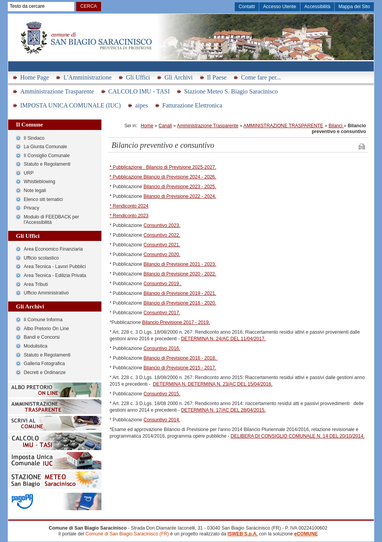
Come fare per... (261, 77)
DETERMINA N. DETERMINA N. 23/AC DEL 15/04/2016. (213, 384)
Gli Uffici (138, 77)
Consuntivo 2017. (161, 312)
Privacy (31, 208)
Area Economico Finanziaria (53, 249)
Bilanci (336, 125)
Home (147, 125)
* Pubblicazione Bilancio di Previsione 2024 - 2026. (163, 177)
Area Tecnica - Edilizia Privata (55, 275)
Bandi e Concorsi (42, 337)
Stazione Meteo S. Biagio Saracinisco (231, 91)
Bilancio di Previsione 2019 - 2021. (179, 293)
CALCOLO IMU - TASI (139, 91)
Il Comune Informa (43, 319)
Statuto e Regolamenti (47, 164)
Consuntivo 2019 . (162, 283)
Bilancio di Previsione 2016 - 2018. (180, 358)
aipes (141, 105)
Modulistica (35, 346)
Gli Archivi (178, 77)
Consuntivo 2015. (161, 394)
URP (29, 173)
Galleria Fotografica (44, 363)
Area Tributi (36, 284)
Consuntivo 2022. (161, 235)
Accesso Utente (279, 6)
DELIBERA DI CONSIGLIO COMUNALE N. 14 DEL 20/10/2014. (298, 436)
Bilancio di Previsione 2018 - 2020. (179, 303)
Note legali (35, 190)
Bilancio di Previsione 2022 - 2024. (179, 196)
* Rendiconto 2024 (129, 206)
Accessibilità (317, 6)
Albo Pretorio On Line (46, 328)
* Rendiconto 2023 (129, 215)
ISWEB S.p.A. (242, 534)
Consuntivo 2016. (161, 348)
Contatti (247, 6)
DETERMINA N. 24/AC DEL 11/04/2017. (223, 338)
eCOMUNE (306, 534)
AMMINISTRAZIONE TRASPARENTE (283, 125)
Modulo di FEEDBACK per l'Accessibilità (51, 219)
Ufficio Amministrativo (46, 293)
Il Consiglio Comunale (47, 155)
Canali (165, 125)
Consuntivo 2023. (161, 225)
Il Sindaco (34, 138)
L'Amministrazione (87, 77)
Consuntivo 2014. (161, 420)
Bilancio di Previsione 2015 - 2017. (179, 368)
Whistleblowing (39, 181)
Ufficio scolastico (41, 258)
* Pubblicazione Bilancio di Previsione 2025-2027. (163, 167)
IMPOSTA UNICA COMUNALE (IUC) (70, 105)
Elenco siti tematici (43, 199)
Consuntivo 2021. (161, 245)
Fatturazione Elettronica (192, 105)
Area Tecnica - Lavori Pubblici (55, 266)
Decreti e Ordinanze (45, 372)
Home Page (34, 77)
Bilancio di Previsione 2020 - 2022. (179, 274)
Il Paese (217, 77)
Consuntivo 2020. (161, 254)
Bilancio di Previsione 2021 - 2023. (179, 264)
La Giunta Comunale (45, 146)
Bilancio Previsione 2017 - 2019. (176, 322)
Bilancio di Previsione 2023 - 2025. (179, 186)
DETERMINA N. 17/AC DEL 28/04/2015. (223, 410)
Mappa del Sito (354, 6)
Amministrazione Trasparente (57, 91)
